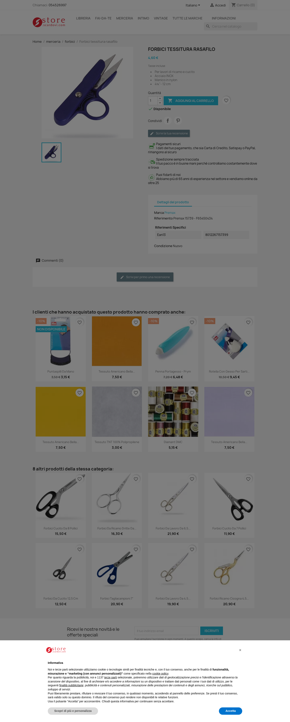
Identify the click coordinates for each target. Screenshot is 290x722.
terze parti (110, 677)
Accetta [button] (230, 710)
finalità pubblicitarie (71, 685)
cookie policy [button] (160, 673)
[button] (240, 650)
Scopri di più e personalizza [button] (73, 710)
